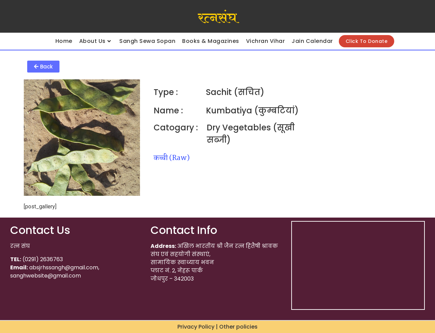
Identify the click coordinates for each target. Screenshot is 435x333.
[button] (43, 67)
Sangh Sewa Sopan (147, 41)
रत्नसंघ (217, 18)
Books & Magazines (210, 41)
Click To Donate (367, 41)
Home (63, 41)
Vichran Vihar (265, 41)
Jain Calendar (312, 41)
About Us (95, 41)
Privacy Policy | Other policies (217, 327)
